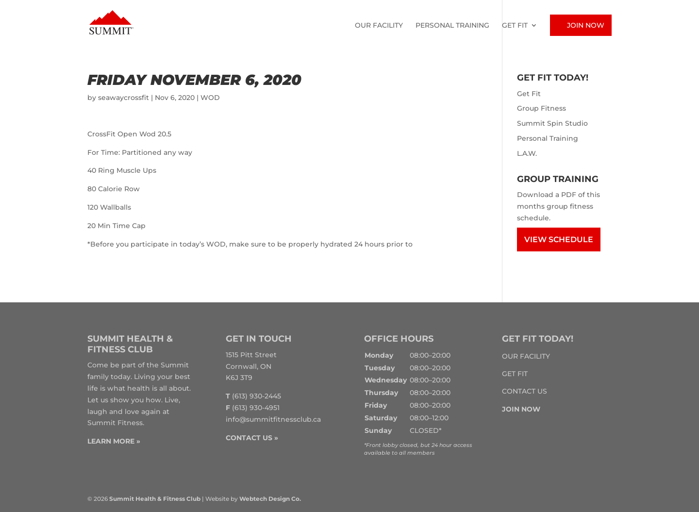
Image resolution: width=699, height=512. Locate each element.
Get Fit (515, 26)
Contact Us (524, 391)
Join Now (585, 25)
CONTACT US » (252, 437)
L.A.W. (527, 153)
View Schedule (558, 239)
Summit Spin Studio (552, 123)
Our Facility (379, 26)
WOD (210, 97)
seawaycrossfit (123, 97)
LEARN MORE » (113, 441)
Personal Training (452, 26)
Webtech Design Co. (270, 498)
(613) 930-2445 (256, 396)
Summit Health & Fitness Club (154, 498)
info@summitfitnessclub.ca (273, 419)
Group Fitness (541, 108)
